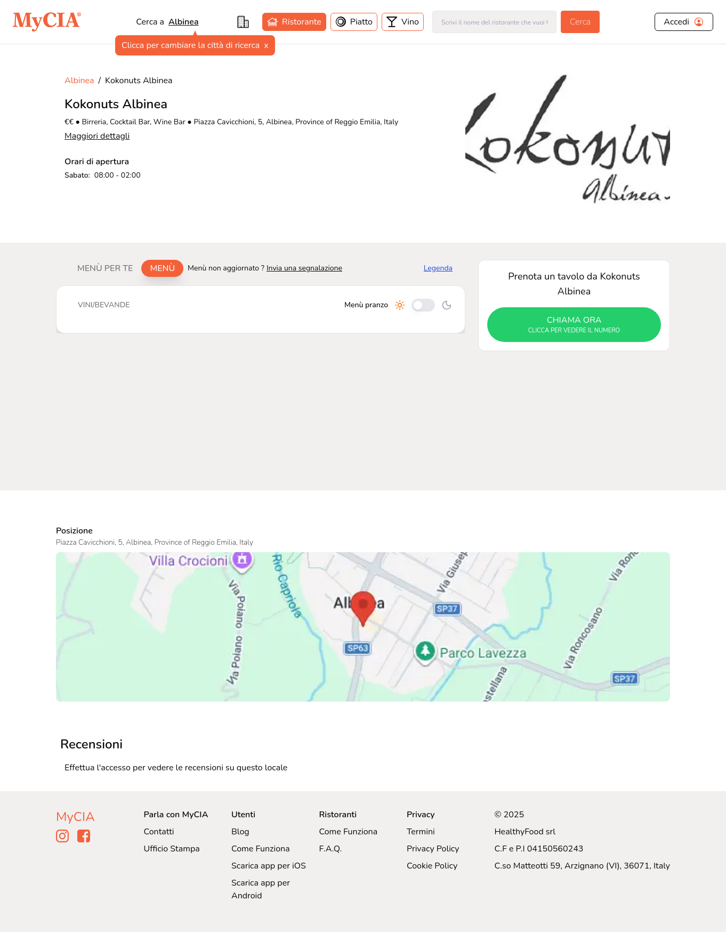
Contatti (159, 832)
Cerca (580, 22)
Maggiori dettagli (97, 136)
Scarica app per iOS (268, 866)
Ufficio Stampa (172, 849)
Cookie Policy (432, 866)
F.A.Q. (330, 849)
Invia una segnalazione (304, 268)
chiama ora (574, 325)
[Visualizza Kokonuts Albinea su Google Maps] (363, 627)
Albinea (183, 22)
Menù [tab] (162, 268)
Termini (421, 832)
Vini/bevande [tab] (104, 305)
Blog (240, 832)
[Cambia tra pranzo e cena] (423, 305)
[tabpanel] (260, 309)
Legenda (438, 268)
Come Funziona (260, 849)
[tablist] (126, 268)
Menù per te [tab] (105, 268)
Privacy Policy (433, 849)
